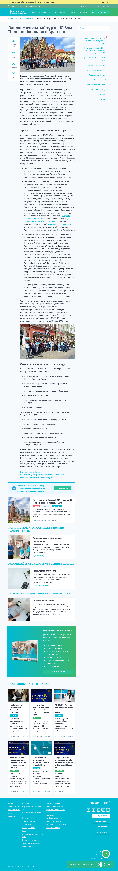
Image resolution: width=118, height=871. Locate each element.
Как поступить (27, 811)
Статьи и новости (24, 19)
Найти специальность (41, 618)
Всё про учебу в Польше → (32, 472)
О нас (24, 817)
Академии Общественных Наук (61, 224)
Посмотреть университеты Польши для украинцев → (43, 475)
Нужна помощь (38, 556)
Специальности (14, 796)
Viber (100, 853)
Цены (10, 799)
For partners (102, 813)
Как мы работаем (28, 814)
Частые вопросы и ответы (56, 811)
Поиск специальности (43, 600)
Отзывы (25, 804)
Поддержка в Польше (54, 793)
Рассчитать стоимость (41, 586)
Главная (11, 19)
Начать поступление (99, 12)
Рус (108, 6)
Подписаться (62, 488)
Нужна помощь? (101, 808)
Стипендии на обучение (31, 830)
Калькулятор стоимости (44, 571)
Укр (104, 6)
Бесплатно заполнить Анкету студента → (38, 478)
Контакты (11, 803)
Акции (10, 790)
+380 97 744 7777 (104, 848)
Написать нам (102, 819)
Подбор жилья (27, 833)
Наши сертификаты (54, 808)
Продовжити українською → (46, 2)
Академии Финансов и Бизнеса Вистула (41, 221)
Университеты (14, 793)
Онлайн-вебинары (53, 790)
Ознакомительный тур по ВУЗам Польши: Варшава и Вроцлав (58, 19)
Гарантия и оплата (53, 814)
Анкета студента (28, 790)
